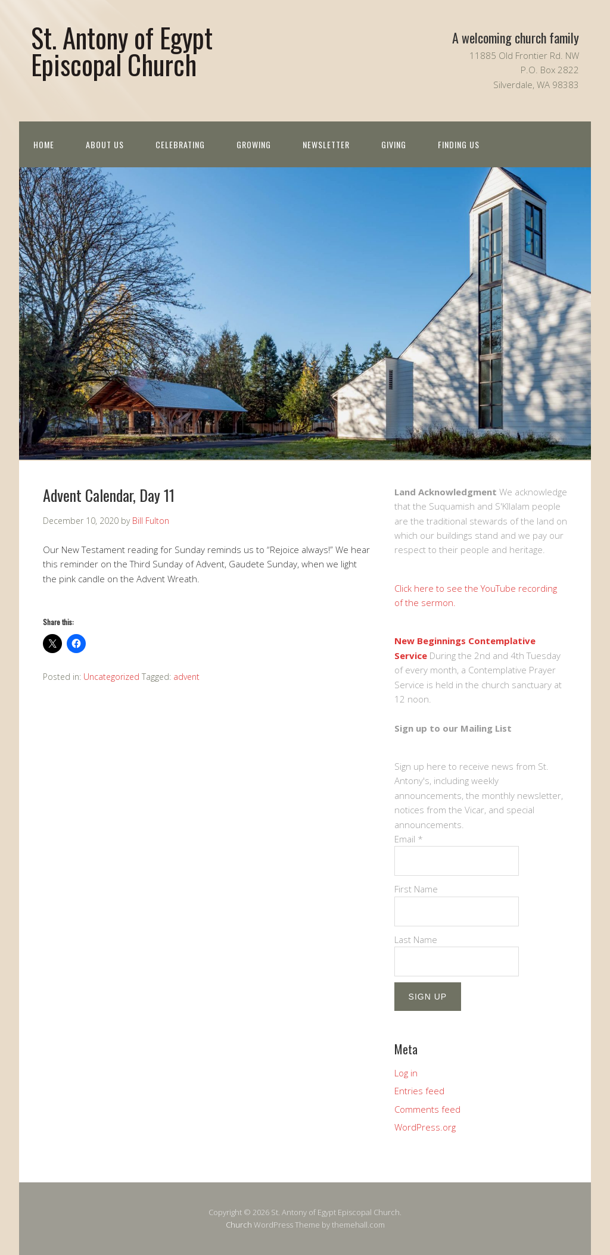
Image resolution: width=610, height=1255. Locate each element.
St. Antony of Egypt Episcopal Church (122, 50)
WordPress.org (425, 1127)
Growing (253, 144)
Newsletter (326, 144)
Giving (393, 144)
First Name (416, 889)
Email (408, 839)
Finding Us (459, 144)
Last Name (415, 939)
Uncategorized (111, 676)
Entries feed (419, 1091)
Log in (406, 1073)
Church (239, 1224)
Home (43, 144)
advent (186, 676)
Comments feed (427, 1109)
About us (105, 144)
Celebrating (180, 144)
